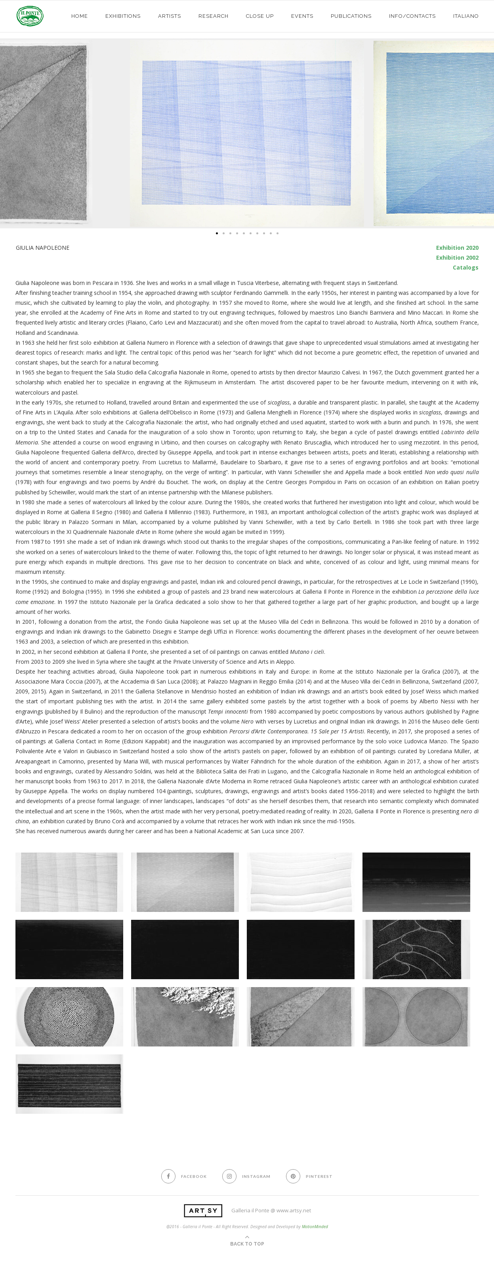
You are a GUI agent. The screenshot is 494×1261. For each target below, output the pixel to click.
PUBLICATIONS (351, 16)
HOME (79, 16)
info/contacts (412, 16)
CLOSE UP (260, 16)
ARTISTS (169, 16)
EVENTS (302, 16)
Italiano (466, 16)
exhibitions (123, 16)
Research (213, 16)
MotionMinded (315, 1226)
